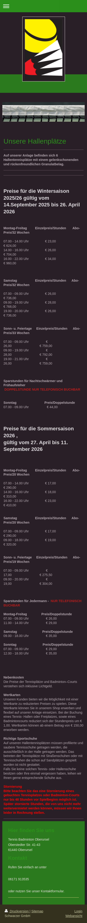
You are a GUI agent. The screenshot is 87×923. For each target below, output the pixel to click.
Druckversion (17, 911)
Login (78, 911)
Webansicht (73, 916)
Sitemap (37, 911)
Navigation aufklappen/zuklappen (43, 6)
